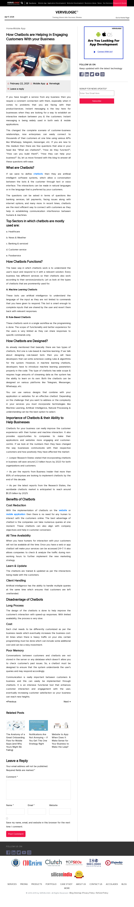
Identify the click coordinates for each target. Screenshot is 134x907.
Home (9, 28)
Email (31, 805)
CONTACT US (96, 884)
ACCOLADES (112, 884)
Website (53, 805)
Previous (11, 701)
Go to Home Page (122, 18)
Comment (12, 777)
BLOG (124, 884)
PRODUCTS (36, 884)
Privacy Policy (88, 893)
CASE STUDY (66, 884)
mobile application (15, 514)
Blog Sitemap (76, 893)
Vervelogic (54, 83)
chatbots (38, 173)
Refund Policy (102, 893)
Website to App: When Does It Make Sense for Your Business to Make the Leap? (60, 740)
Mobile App (19, 28)
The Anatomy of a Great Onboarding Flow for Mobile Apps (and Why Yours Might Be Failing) (15, 742)
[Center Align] (23, 3)
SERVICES (12, 884)
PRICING (24, 884)
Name (10, 805)
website (63, 510)
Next (67, 701)
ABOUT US (81, 884)
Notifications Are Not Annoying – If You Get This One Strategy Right (38, 739)
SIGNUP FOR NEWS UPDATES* (96, 91)
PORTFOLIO (51, 884)
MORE (67, 888)
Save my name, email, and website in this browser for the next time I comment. (38, 824)
